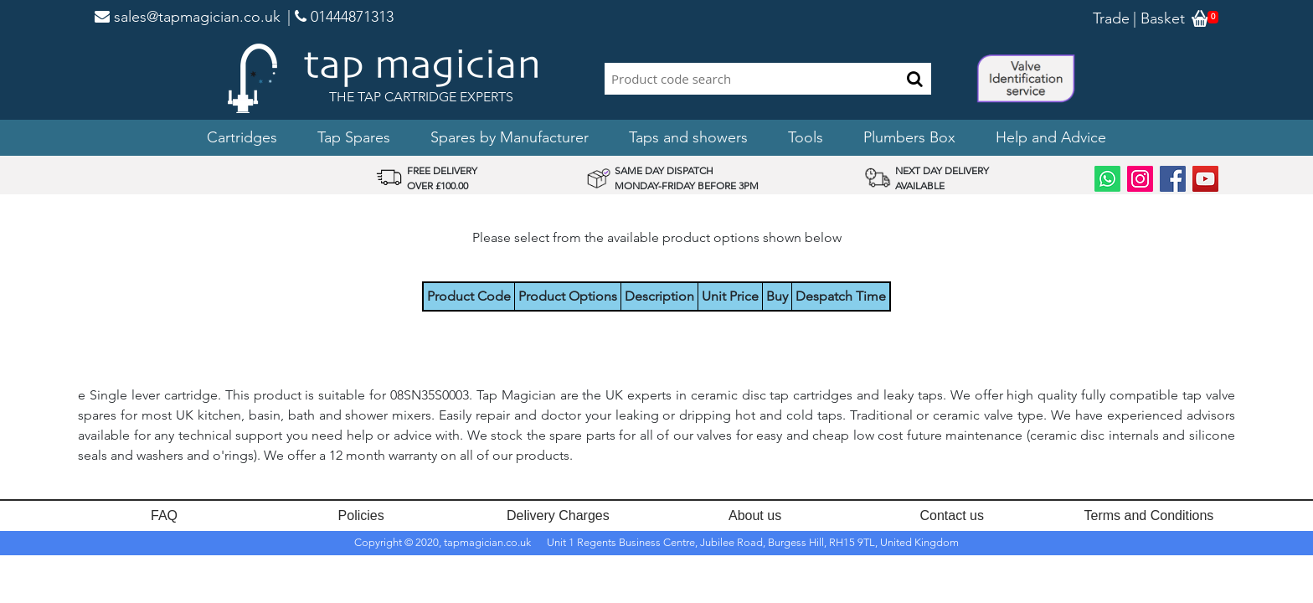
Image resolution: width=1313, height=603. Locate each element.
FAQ (164, 515)
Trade (1111, 18)
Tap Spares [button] (353, 137)
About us (755, 515)
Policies (361, 515)
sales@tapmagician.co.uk (188, 17)
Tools (805, 137)
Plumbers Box (909, 137)
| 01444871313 (340, 17)
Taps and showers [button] (688, 137)
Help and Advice (1051, 137)
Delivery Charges (558, 515)
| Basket (1159, 18)
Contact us (952, 515)
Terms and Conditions (1149, 515)
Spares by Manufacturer (509, 137)
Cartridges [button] (242, 137)
